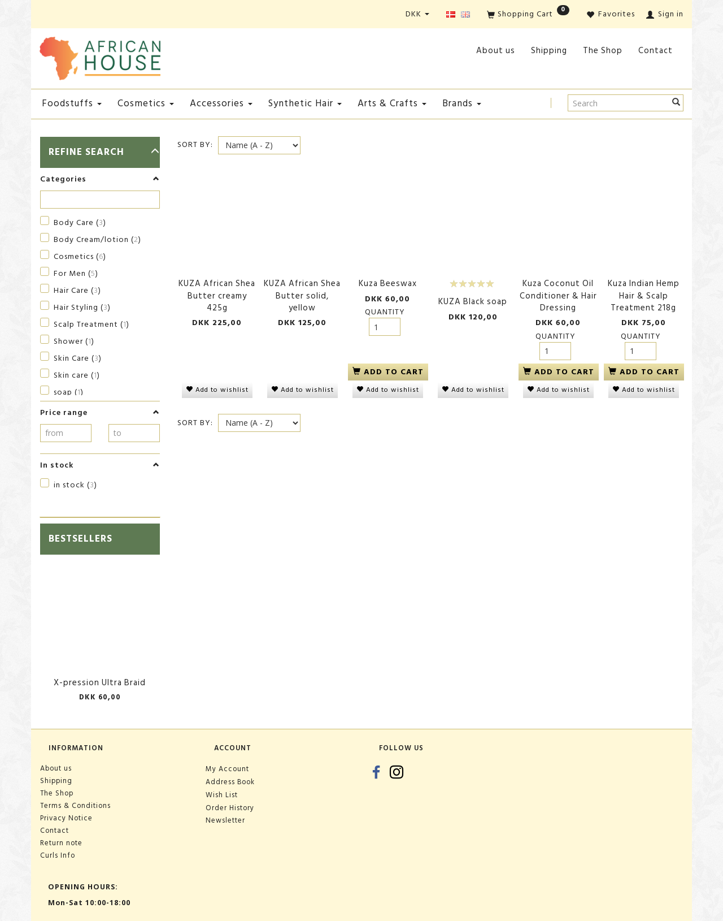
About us (495, 50)
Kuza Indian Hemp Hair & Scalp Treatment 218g (644, 296)
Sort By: (195, 144)
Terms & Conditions (75, 805)
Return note (61, 843)
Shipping (549, 50)
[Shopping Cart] (528, 15)
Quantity (385, 311)
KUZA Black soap (472, 302)
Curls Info (57, 855)
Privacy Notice (66, 818)
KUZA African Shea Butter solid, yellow (302, 296)
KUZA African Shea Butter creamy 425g (216, 296)
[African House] (100, 56)
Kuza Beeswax (388, 283)
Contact (655, 50)
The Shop (602, 50)
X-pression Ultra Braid (100, 683)
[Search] (676, 103)
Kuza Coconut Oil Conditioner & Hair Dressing (558, 296)
